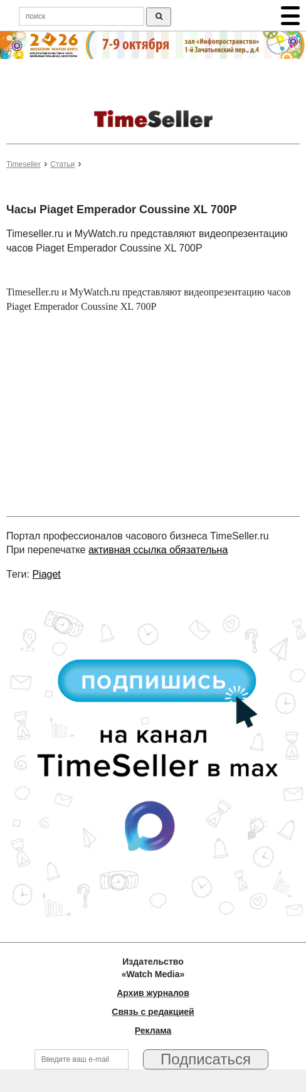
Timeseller (23, 164)
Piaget (46, 574)
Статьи (62, 164)
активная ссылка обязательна (158, 549)
